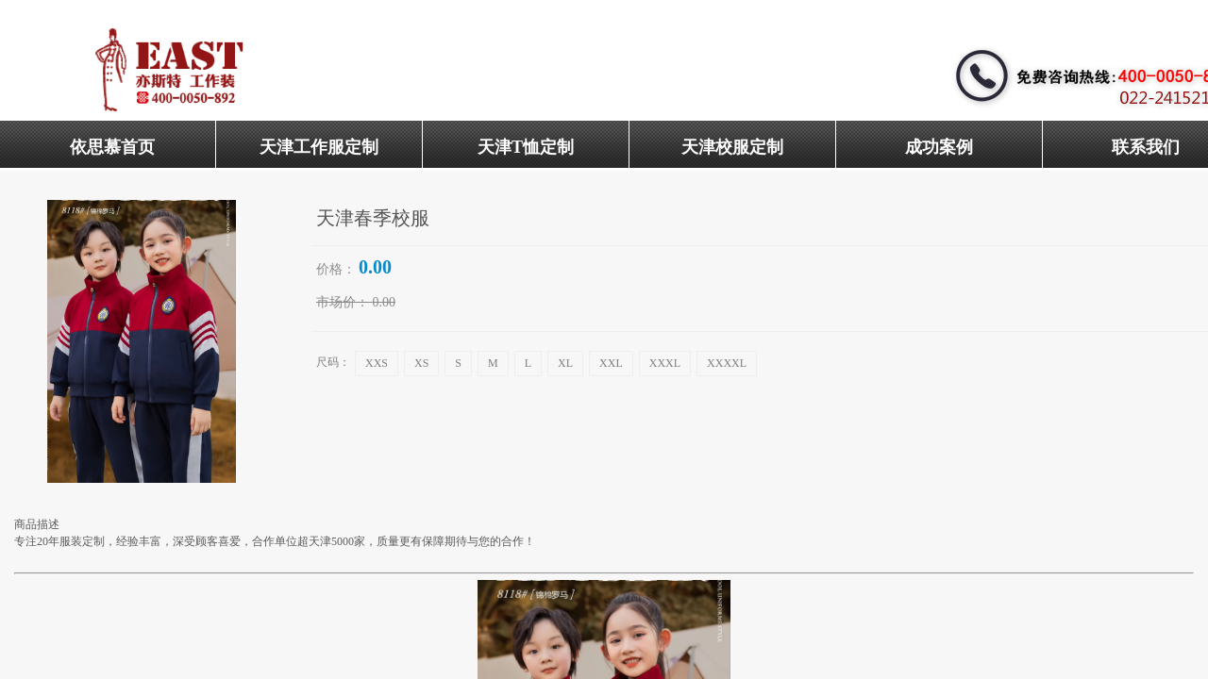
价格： (336, 269)
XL (565, 363)
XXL (611, 363)
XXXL (664, 363)
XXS (376, 363)
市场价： (342, 302)
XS (421, 363)
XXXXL (727, 363)
